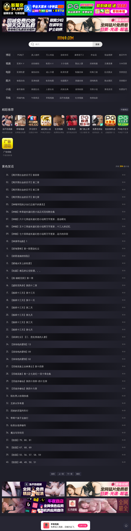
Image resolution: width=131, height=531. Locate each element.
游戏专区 (64, 55)
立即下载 (82, 525)
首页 (53, 474)
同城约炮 (21, 97)
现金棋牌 (108, 55)
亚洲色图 (35, 80)
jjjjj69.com (65, 38)
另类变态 (123, 72)
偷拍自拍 (35, 72)
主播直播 (108, 63)
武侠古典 (64, 89)
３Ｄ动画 (64, 63)
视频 (8, 63)
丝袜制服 (94, 63)
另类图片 (123, 80)
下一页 (69, 474)
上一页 (61, 474)
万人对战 (50, 55)
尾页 (78, 474)
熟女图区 (108, 80)
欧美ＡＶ (50, 63)
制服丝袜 (79, 72)
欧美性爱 (64, 72)
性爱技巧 (123, 89)
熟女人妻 (79, 63)
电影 (8, 72)
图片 (8, 80)
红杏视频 (79, 97)
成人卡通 (50, 72)
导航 (8, 97)
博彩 (8, 54)
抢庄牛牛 (123, 55)
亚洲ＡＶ (21, 63)
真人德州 (35, 55)
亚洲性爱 (21, 72)
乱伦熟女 (108, 72)
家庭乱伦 (35, 89)
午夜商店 (35, 97)
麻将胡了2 (79, 55)
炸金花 (94, 55)
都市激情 (21, 89)
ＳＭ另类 (123, 63)
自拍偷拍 (35, 63)
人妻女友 (50, 89)
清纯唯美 (94, 80)
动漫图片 (64, 80)
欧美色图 (50, 80)
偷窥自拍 (21, 80)
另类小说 (94, 89)
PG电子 (20, 55)
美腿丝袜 (79, 80)
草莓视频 (50, 97)
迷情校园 (79, 89)
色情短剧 (94, 97)
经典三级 (94, 72)
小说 (8, 89)
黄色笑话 (108, 89)
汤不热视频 (64, 97)
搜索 (97, 44)
